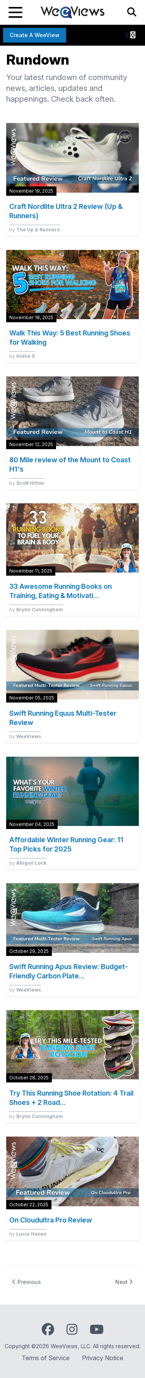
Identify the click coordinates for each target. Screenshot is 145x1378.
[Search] (132, 12)
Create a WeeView (35, 35)
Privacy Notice (102, 1358)
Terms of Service (46, 1358)
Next (124, 1282)
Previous (26, 1282)
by (34, 230)
